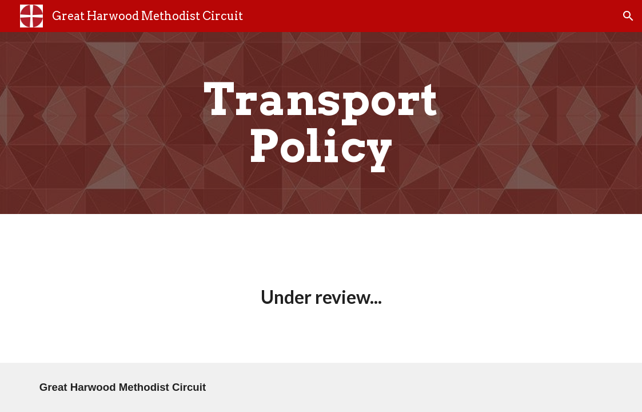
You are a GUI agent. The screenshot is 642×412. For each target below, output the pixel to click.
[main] (321, 123)
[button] (628, 16)
